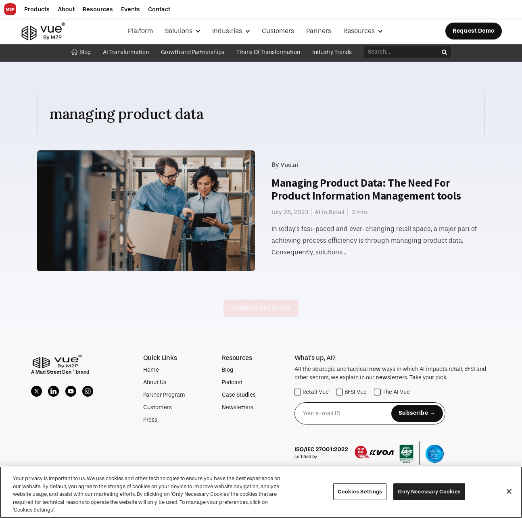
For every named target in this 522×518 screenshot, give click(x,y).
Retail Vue (311, 392)
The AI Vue (392, 392)
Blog (81, 52)
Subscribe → (417, 413)
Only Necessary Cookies (429, 492)
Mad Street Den (54, 372)
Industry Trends (332, 52)
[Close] (509, 491)
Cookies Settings (360, 492)
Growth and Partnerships (192, 52)
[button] (37, 9)
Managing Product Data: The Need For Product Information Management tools (366, 189)
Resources (359, 31)
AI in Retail (330, 212)
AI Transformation (126, 52)
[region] (261, 492)
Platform (140, 31)
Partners (318, 31)
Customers (278, 31)
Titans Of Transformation (268, 52)
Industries (228, 31)
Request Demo (474, 30)
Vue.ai (289, 165)
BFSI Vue (351, 392)
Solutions (179, 31)
